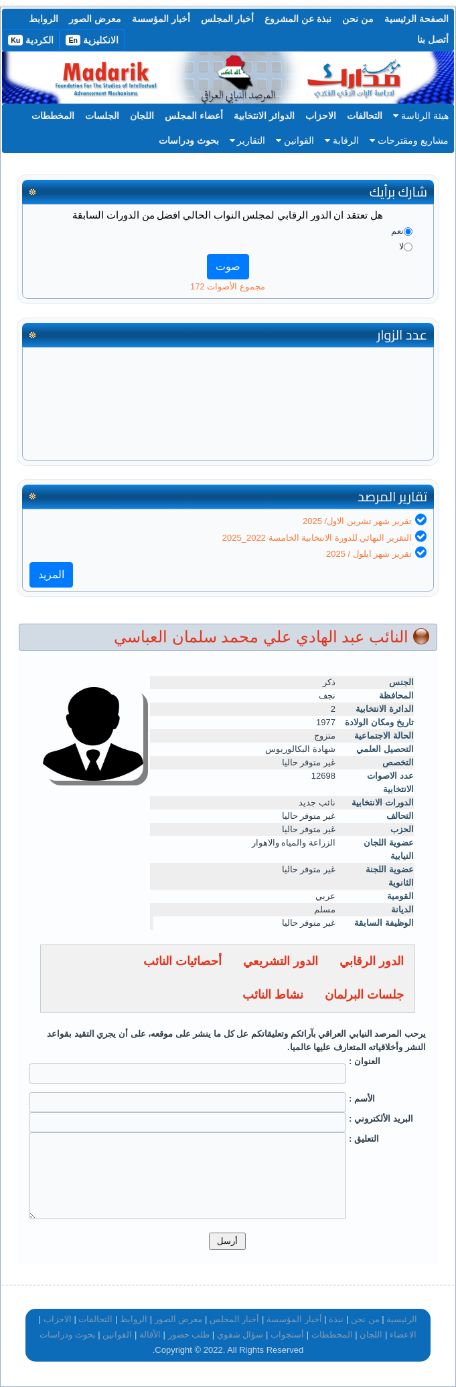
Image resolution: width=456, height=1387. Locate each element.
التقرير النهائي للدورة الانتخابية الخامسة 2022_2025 (317, 538)
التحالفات (364, 115)
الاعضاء (403, 1335)
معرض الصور (95, 18)
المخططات (52, 115)
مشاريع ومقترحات (409, 140)
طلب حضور (189, 1335)
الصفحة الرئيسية (416, 18)
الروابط (43, 18)
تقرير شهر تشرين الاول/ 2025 (357, 521)
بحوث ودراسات (189, 140)
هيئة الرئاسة (421, 115)
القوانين (295, 140)
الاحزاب (320, 115)
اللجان (142, 115)
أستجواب (287, 1335)
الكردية (31, 40)
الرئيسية (401, 1319)
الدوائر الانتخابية (264, 115)
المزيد (51, 574)
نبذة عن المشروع (297, 18)
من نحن (358, 18)
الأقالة (150, 1335)
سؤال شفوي (240, 1335)
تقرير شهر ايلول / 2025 (369, 554)
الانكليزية (92, 40)
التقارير (248, 140)
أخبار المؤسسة (161, 18)
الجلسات (102, 115)
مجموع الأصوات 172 (227, 286)
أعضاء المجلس (194, 115)
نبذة (336, 1319)
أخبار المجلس (227, 18)
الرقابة (342, 140)
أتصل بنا (433, 39)
